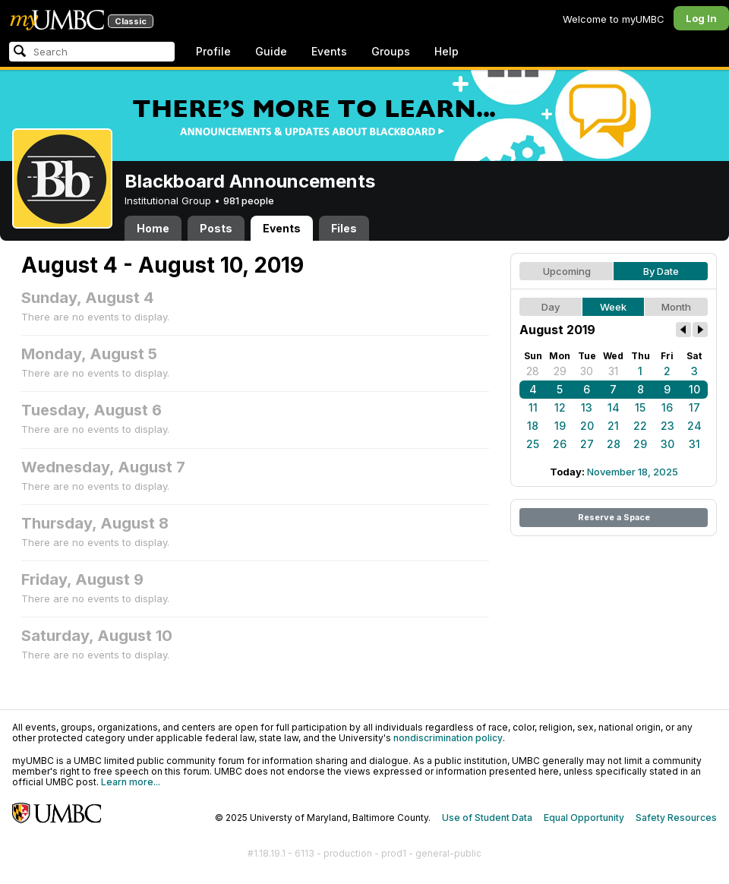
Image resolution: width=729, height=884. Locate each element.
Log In (701, 18)
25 (532, 443)
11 (533, 407)
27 (587, 443)
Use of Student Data (487, 817)
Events (329, 51)
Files (344, 228)
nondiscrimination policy (448, 738)
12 (560, 407)
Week (613, 307)
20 (587, 425)
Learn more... (130, 782)
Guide (271, 51)
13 (586, 407)
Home (153, 228)
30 (586, 371)
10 (694, 389)
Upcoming (567, 271)
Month (676, 307)
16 (667, 407)
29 (560, 371)
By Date (661, 271)
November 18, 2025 (632, 472)
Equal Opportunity (584, 817)
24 (694, 425)
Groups (390, 51)
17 (694, 407)
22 (640, 425)
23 (667, 425)
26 (559, 443)
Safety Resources (676, 817)
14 (614, 407)
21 (613, 425)
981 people (248, 200)
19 (560, 425)
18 (532, 425)
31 (613, 371)
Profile (213, 51)
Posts (216, 228)
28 (532, 371)
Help (446, 51)
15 (640, 407)
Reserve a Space (614, 517)
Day (550, 307)
